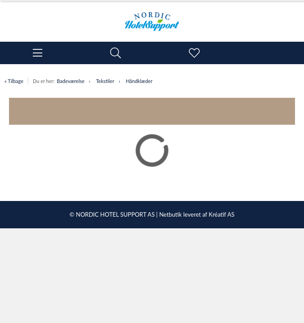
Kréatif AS (221, 214)
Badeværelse (71, 81)
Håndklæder (139, 81)
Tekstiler (105, 81)
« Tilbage (13, 81)
